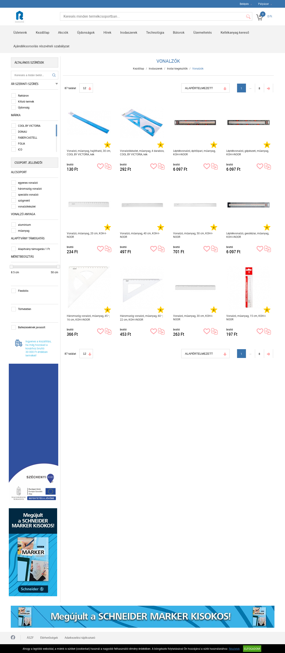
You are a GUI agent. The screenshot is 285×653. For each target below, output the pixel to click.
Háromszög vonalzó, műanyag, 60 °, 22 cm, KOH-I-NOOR (141, 317)
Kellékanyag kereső (235, 32)
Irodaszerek (128, 32)
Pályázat (263, 4)
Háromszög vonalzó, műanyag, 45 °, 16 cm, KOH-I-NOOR (88, 317)
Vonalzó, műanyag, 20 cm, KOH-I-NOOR (87, 234)
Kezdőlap (42, 32)
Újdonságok (86, 32)
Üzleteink (20, 32)
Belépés (244, 4)
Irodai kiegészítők (177, 68)
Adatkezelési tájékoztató (80, 633)
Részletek (234, 648)
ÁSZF (30, 633)
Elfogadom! (252, 648)
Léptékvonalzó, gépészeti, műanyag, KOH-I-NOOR (248, 152)
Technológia (155, 32)
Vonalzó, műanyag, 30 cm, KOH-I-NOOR (193, 317)
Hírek (107, 32)
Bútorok (179, 32)
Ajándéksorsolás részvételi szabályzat (41, 46)
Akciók (63, 32)
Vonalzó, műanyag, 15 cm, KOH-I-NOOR (246, 317)
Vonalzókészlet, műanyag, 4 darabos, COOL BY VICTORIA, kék (142, 152)
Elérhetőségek (49, 633)
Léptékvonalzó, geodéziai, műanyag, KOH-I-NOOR (248, 234)
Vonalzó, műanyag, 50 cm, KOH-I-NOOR (193, 234)
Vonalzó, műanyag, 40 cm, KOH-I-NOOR (140, 234)
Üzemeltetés (202, 32)
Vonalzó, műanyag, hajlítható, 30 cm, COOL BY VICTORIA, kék (89, 152)
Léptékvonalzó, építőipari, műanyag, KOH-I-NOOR (194, 152)
